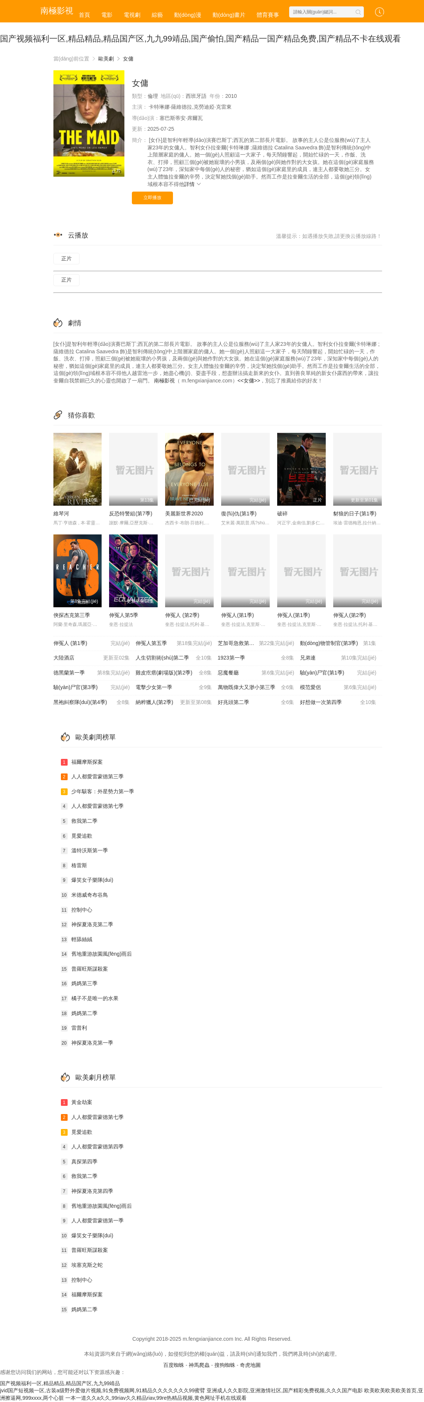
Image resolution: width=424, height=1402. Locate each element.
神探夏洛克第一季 (87, 1043)
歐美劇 (106, 59)
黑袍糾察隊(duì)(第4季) (91, 702)
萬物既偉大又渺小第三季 (256, 687)
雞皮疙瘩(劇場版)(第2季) (174, 673)
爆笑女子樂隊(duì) (87, 880)
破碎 (282, 514)
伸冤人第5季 (123, 615)
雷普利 (74, 1028)
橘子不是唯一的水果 (89, 998)
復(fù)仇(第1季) (238, 514)
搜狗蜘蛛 (224, 1365)
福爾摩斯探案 (82, 762)
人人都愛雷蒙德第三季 (92, 776)
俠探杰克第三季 (71, 615)
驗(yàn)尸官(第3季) (91, 687)
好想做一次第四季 (338, 702)
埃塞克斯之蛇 (82, 1265)
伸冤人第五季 (174, 643)
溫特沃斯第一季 (84, 850)
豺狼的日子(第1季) (354, 514)
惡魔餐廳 (256, 673)
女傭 (128, 59)
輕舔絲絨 (76, 939)
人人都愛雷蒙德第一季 (92, 1221)
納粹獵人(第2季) (174, 702)
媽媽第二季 (79, 1013)
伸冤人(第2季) (349, 615)
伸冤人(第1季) (237, 615)
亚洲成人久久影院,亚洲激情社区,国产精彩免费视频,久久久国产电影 (285, 1390)
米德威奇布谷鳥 (84, 895)
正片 (66, 258)
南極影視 (164, 381)
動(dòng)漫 (187, 15)
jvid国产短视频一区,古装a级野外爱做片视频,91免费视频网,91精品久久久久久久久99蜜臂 (102, 1390)
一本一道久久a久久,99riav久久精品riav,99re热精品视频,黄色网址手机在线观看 (156, 1398)
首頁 (84, 15)
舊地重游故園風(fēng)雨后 (96, 954)
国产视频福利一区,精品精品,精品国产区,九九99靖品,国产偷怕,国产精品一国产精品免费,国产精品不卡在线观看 (200, 38)
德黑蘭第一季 (91, 673)
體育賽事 (268, 15)
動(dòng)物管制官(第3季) (338, 643)
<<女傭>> (249, 381)
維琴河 (61, 514)
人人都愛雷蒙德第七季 (92, 806)
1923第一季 (256, 658)
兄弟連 (338, 658)
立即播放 (152, 197)
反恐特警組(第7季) (130, 514)
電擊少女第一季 (174, 687)
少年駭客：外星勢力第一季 (97, 791)
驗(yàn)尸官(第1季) (338, 673)
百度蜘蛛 (173, 1365)
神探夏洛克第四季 (87, 1191)
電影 (106, 15)
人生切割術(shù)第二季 (174, 658)
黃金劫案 (76, 1102)
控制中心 (76, 910)
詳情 (193, 184)
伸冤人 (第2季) (182, 615)
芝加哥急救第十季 (256, 643)
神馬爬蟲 (199, 1365)
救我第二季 (79, 821)
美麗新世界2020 (184, 514)
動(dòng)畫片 (229, 15)
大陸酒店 (91, 658)
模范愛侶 (338, 687)
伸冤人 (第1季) (91, 643)
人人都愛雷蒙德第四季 (92, 1147)
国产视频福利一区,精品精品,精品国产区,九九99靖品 (60, 1383)
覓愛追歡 (76, 836)
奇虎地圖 (250, 1365)
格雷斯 (74, 865)
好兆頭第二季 (256, 702)
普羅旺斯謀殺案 (84, 969)
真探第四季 (79, 1161)
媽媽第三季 (79, 983)
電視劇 (132, 15)
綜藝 (157, 15)
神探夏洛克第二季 (87, 924)
